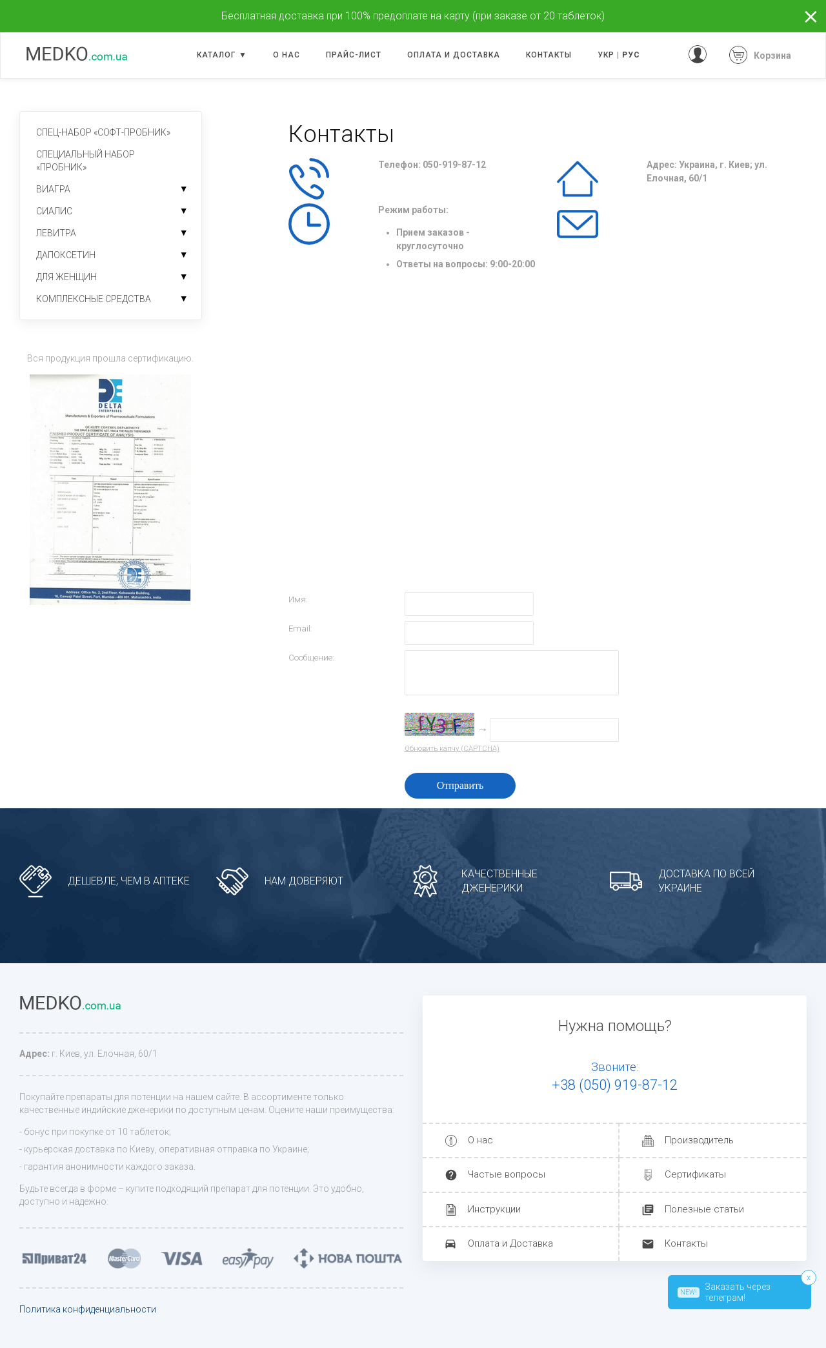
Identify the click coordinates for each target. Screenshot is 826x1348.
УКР (606, 54)
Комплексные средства (93, 299)
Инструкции (494, 1209)
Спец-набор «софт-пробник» (103, 132)
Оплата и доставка (453, 54)
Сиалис (54, 211)
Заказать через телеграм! (724, 1292)
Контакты (549, 54)
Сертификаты (695, 1174)
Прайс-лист (353, 54)
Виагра (53, 189)
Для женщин (66, 277)
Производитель (699, 1140)
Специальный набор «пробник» (85, 160)
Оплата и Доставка (510, 1243)
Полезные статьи (704, 1209)
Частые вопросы (506, 1174)
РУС (631, 54)
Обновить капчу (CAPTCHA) (452, 748)
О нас (286, 54)
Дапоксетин (66, 255)
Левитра (56, 233)
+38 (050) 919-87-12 (615, 1085)
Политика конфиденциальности (87, 1309)
